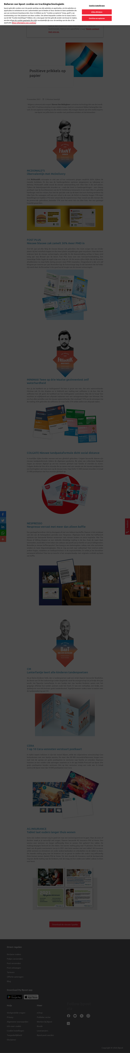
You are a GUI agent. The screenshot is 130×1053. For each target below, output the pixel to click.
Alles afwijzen (96, 7)
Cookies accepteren (97, 13)
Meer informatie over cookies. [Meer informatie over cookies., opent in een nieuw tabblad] (24, 18)
